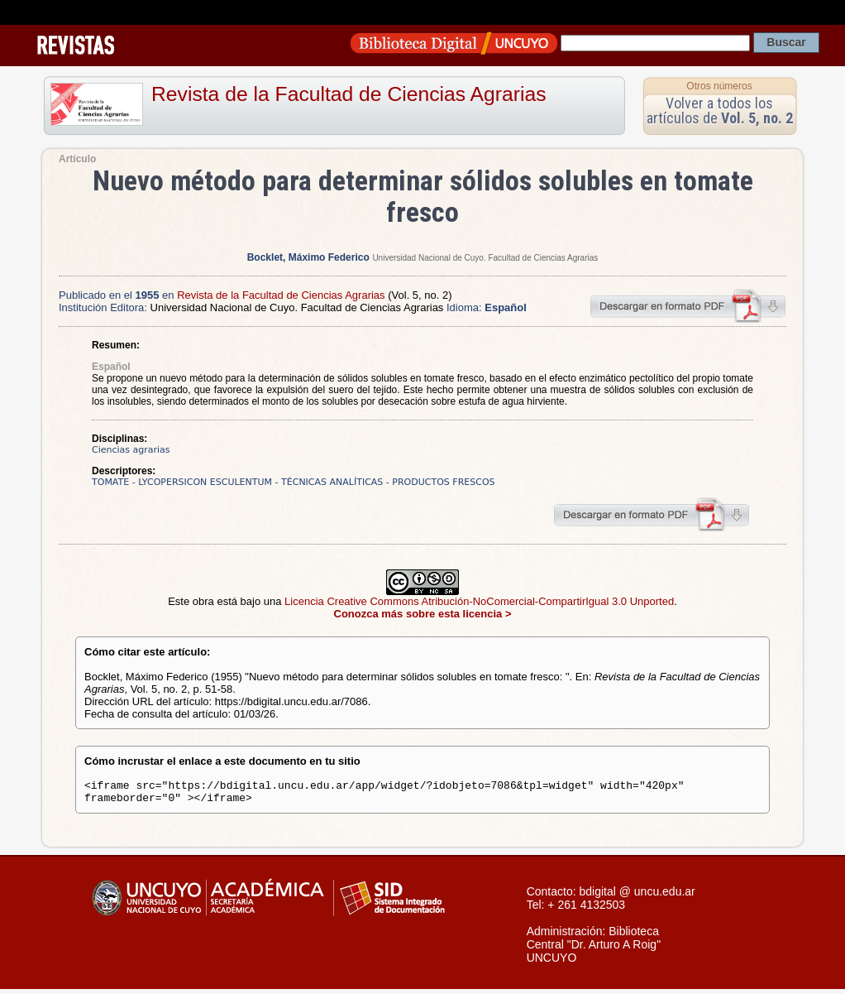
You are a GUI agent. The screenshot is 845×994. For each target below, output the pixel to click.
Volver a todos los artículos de (720, 110)
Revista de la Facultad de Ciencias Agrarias (349, 94)
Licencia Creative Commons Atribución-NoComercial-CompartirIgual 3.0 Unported (479, 601)
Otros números (719, 86)
